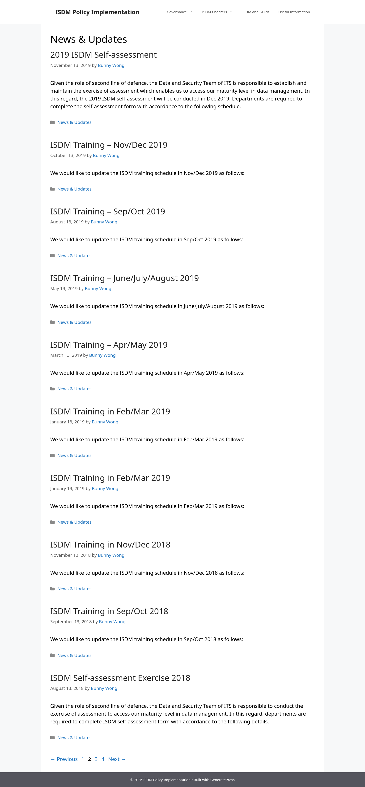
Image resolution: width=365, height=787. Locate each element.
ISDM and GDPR (255, 11)
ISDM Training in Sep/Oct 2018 (109, 611)
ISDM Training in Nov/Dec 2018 (110, 544)
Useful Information (294, 11)
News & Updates (74, 122)
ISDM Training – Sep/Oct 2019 (107, 211)
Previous (64, 758)
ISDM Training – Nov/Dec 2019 (108, 144)
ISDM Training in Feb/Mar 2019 (110, 411)
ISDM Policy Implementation (97, 12)
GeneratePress (222, 779)
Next (117, 758)
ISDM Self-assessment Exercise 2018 (120, 677)
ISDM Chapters (220, 12)
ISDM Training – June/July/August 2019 (124, 277)
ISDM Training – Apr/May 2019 (109, 344)
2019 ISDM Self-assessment (103, 54)
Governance (182, 12)
